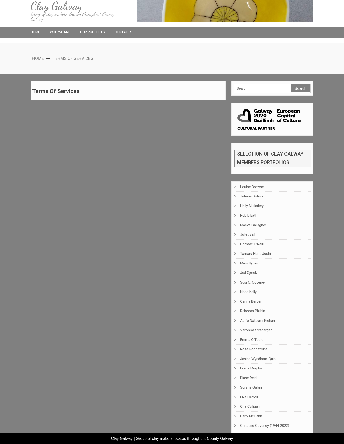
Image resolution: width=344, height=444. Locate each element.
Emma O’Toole (251, 340)
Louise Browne (252, 187)
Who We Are (60, 32)
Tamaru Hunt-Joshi (255, 253)
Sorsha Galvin (251, 387)
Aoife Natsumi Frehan (257, 320)
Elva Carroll (249, 397)
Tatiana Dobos (251, 196)
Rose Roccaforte (253, 349)
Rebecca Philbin (252, 311)
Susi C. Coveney (253, 282)
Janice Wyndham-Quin (258, 359)
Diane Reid (248, 378)
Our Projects (92, 32)
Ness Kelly (248, 292)
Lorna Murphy (251, 368)
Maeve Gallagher (253, 225)
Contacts (123, 32)
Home (35, 32)
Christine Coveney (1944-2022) (264, 425)
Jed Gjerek (248, 273)
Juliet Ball (247, 234)
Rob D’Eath (248, 215)
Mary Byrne (249, 263)
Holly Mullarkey (252, 206)
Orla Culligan (250, 406)
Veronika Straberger (256, 330)
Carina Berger (251, 301)
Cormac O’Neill (252, 244)
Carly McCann (251, 416)
